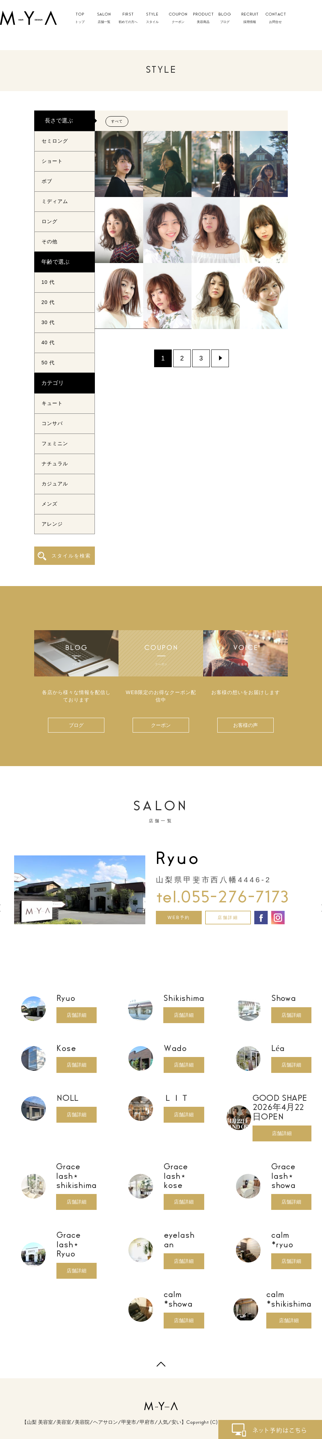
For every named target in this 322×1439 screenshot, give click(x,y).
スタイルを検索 (64, 556)
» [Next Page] (220, 358)
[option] (161, 887)
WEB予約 (179, 917)
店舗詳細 (228, 917)
